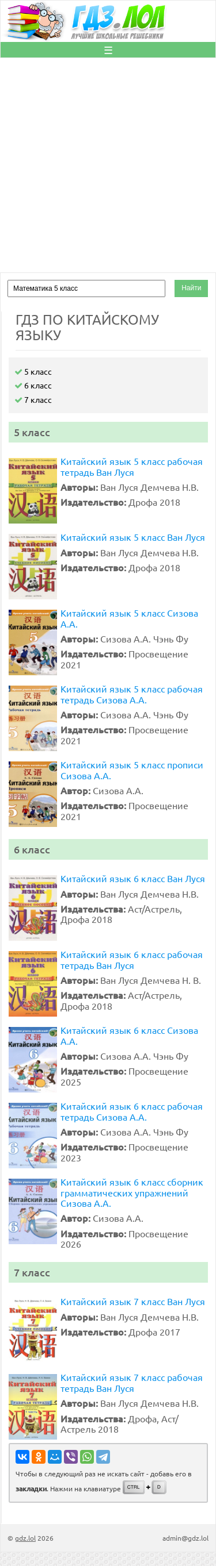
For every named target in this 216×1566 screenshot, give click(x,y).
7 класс (33, 399)
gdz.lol (25, 1537)
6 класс (33, 385)
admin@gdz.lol (185, 1537)
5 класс (33, 371)
